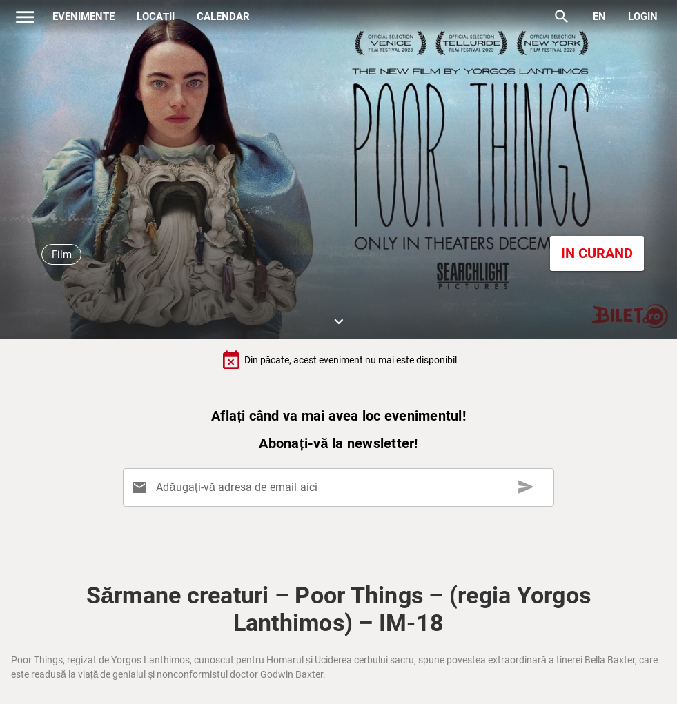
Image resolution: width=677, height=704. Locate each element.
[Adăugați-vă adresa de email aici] (341, 487)
